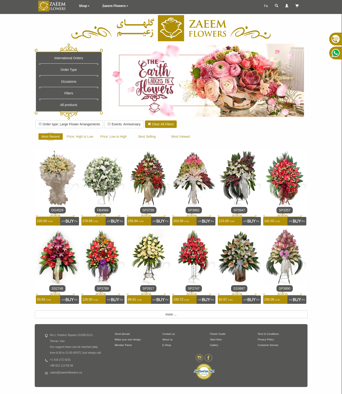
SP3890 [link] (284, 288)
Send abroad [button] (122, 333)
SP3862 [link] (194, 210)
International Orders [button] (68, 58)
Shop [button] (84, 6)
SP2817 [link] (148, 288)
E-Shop (166, 345)
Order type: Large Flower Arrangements (69, 124)
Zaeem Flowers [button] (115, 6)
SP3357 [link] (284, 210)
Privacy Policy (266, 339)
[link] (69, 221)
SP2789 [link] (103, 288)
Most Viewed (180, 136)
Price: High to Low (80, 136)
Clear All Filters (161, 124)
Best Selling (147, 136)
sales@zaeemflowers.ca (66, 372)
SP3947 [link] (239, 210)
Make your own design (128, 339)
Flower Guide (218, 333)
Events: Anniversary (124, 124)
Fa (266, 6)
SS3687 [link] (239, 288)
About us (167, 339)
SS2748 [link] (57, 288)
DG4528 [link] (57, 210)
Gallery (214, 345)
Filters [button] (68, 93)
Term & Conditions (268, 333)
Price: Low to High (113, 136)
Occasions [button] (68, 81)
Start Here (216, 339)
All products (68, 105)
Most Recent (50, 136)
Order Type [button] (69, 70)
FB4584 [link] (102, 210)
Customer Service (268, 345)
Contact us (168, 333)
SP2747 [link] (194, 288)
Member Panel (123, 345)
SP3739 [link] (148, 210)
